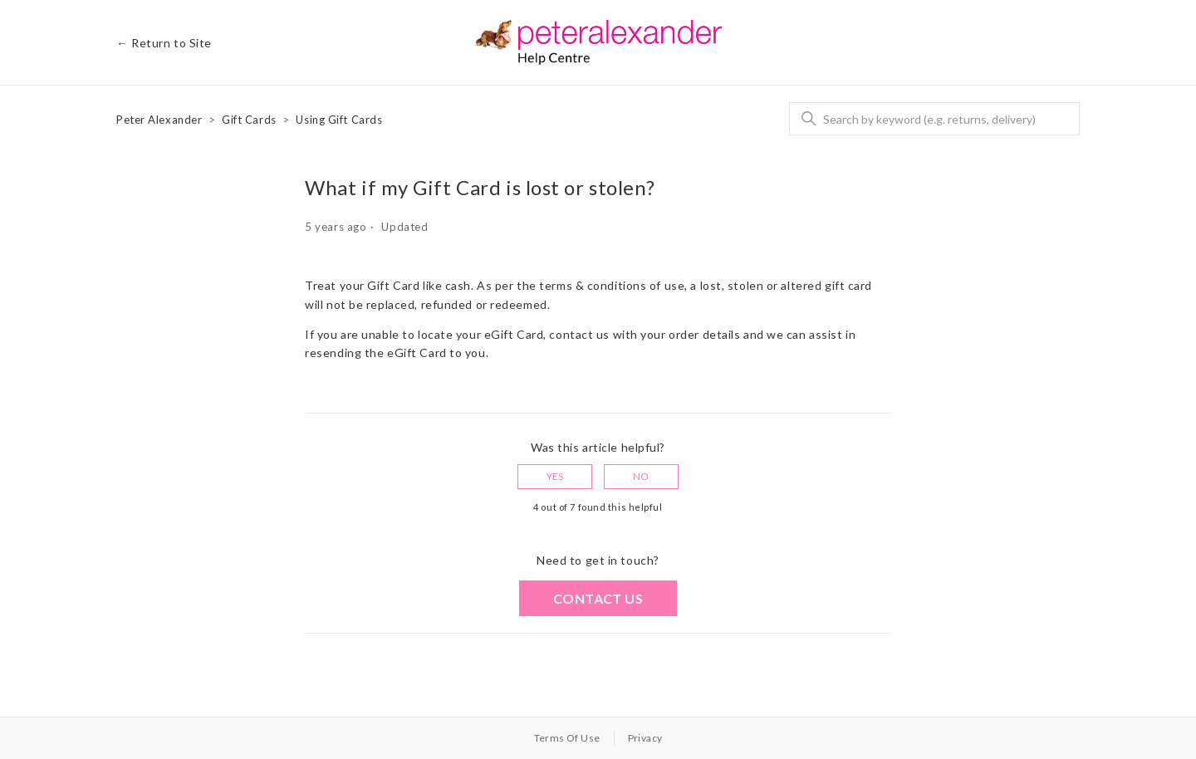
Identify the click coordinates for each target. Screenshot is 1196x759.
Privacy (645, 738)
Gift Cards (249, 119)
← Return (164, 43)
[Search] (934, 118)
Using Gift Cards (339, 119)
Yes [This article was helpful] (555, 476)
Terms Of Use (567, 738)
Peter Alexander (159, 119)
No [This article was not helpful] (641, 476)
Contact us (598, 598)
